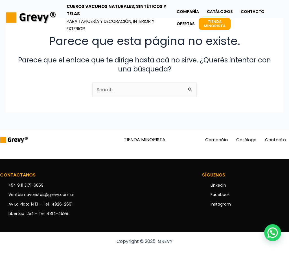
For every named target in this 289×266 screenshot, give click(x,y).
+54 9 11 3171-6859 (25, 185)
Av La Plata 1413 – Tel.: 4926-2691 (40, 204)
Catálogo (246, 140)
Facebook (220, 194)
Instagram (221, 204)
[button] (272, 232)
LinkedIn (218, 185)
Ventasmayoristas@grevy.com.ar (41, 194)
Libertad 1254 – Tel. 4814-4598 (38, 213)
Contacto (275, 140)
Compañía (216, 140)
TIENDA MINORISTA (144, 139)
